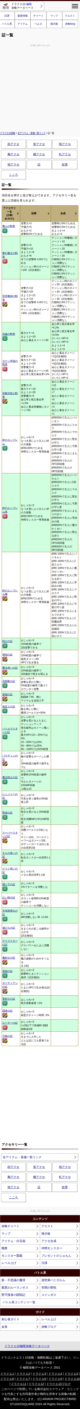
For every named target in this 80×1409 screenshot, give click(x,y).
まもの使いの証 (10, 858)
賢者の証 (7, 815)
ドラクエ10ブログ (58, 1384)
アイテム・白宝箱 (13, 1241)
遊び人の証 (8, 930)
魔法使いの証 (10, 670)
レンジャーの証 (10, 799)
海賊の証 (7, 974)
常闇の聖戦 (48, 1287)
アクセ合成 (48, 1241)
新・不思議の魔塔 (13, 1280)
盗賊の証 (7, 697)
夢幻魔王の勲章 (10, 258)
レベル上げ (8, 1263)
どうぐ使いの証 (10, 873)
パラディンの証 (10, 760)
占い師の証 (8, 900)
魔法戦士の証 (10, 780)
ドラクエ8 (39, 1378)
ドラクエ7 (23, 1378)
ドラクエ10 (72, 1378)
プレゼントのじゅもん (56, 1255)
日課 (44, 1263)
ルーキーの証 (10, 1025)
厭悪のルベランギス (14, 1287)
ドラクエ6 (7, 1378)
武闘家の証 (8, 684)
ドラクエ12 (36, 1384)
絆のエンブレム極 (10, 595)
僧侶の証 (7, 657)
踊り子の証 (8, 887)
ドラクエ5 (71, 1373)
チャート (38, 15)
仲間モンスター (51, 1248)
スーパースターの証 (10, 837)
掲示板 (54, 23)
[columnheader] (11, 213)
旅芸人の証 (8, 709)
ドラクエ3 (39, 1373)
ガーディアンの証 (10, 988)
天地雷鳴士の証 (10, 915)
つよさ (38, 23)
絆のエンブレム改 (10, 513)
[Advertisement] (40, 87)
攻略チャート (10, 1226)
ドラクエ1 (7, 1373)
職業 (4, 1248)
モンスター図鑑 (11, 1255)
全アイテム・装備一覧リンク (31, 133)
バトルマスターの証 (10, 733)
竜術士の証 (8, 1001)
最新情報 (22, 15)
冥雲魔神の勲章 (10, 301)
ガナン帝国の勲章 (10, 366)
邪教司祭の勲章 (10, 398)
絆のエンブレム (10, 444)
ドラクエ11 (18, 1384)
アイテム (22, 23)
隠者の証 (7, 1013)
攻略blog (70, 23)
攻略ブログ (48, 1326)
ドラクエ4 (55, 1373)
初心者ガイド (10, 1319)
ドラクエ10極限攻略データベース (27, 1346)
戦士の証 (7, 644)
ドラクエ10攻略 (7, 133)
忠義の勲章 (8, 337)
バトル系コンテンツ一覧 (19, 1302)
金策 (4, 1326)
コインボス (48, 1294)
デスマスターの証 (10, 945)
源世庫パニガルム (53, 1280)
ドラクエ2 (23, 1373)
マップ (54, 15)
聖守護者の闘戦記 (13, 1294)
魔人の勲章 (8, 229)
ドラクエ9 (55, 1378)
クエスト (70, 15)
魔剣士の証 (8, 960)
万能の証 (7, 1039)
